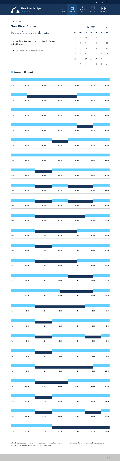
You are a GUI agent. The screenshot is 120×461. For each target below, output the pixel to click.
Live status (61, 9)
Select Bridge (16, 21)
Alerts (82, 9)
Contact (93, 9)
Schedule (72, 9)
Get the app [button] (104, 9)
